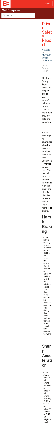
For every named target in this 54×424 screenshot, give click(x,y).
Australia (5, 29)
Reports (34, 29)
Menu (47, 3)
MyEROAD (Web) (20, 29)
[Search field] (18, 15)
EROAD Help (6, 4)
